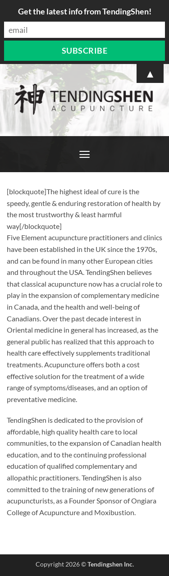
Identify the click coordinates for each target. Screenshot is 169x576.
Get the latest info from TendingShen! (84, 11)
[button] (84, 154)
